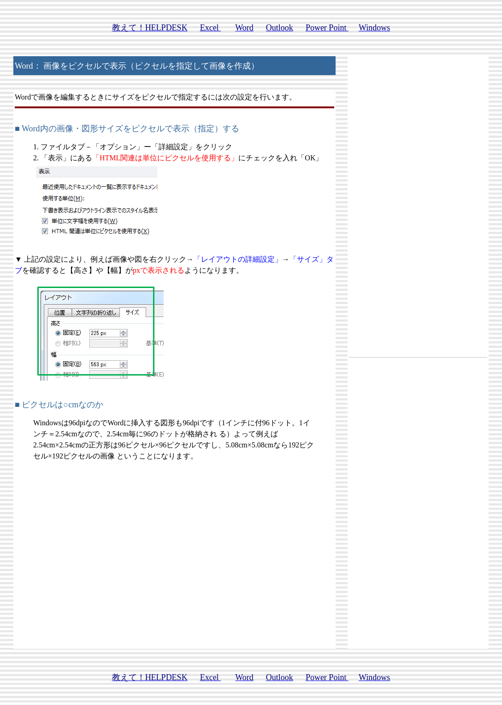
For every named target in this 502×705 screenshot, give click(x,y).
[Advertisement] (418, 215)
